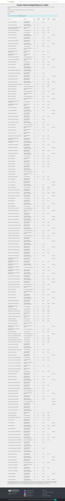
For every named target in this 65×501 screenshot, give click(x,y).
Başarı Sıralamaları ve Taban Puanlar (48, 492)
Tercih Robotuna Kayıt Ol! (21, 15)
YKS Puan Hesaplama (54, 1)
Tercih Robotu (21, 1)
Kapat (55, 499)
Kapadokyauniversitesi (29, 495)
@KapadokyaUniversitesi (30, 490)
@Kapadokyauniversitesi (29, 492)
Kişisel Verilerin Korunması (47, 495)
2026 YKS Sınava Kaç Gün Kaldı (45, 1)
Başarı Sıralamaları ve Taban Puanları (29, 1)
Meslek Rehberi (37, 1)
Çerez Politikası (51, 499)
